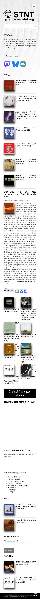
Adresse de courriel (11, 541)
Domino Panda (22, 485)
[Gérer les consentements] (35, 594)
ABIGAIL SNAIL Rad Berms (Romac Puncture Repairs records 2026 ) (25, 506)
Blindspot (18, 479)
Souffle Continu (19, 481)
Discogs (11, 492)
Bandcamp (12, 490)
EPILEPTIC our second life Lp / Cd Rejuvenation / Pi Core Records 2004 (25, 580)
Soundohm (12, 487)
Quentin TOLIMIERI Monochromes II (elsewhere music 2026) (25, 162)
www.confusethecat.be (27, 282)
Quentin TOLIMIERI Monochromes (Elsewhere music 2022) (25, 178)
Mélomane (18, 477)
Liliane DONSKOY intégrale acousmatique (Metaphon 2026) (25, 83)
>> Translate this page (11, 56)
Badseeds (17, 483)
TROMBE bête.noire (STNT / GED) (17, 450)
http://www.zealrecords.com (14, 284)
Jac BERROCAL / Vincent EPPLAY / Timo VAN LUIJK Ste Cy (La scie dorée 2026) (25, 98)
